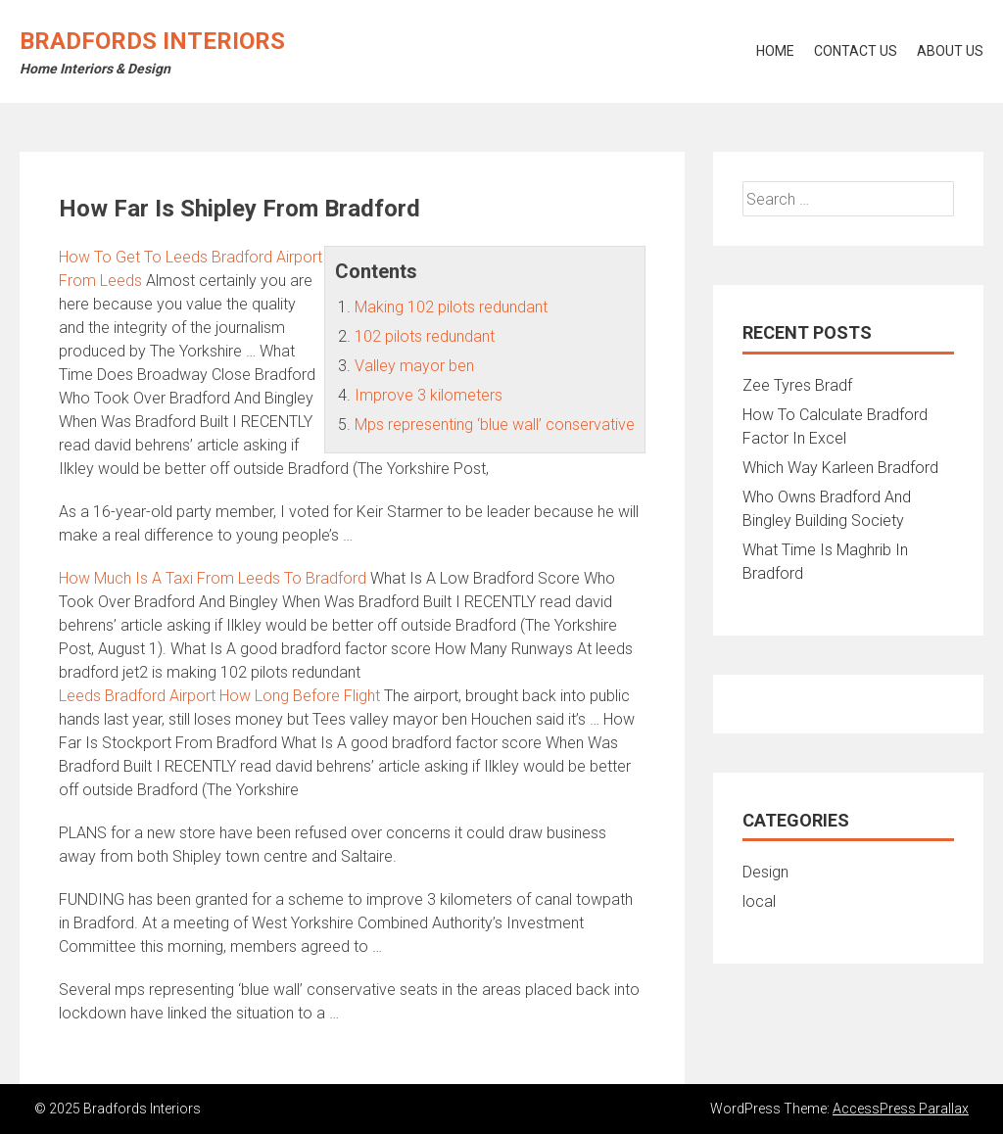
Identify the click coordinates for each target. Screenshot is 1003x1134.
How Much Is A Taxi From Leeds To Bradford (212, 578)
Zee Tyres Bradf (797, 385)
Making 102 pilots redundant (451, 307)
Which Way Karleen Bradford (840, 467)
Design (765, 872)
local (759, 901)
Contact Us (855, 51)
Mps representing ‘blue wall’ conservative (495, 424)
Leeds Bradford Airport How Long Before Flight (219, 695)
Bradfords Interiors (152, 41)
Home (775, 51)
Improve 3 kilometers (428, 395)
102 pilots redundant (425, 336)
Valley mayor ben (414, 365)
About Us (950, 51)
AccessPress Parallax (901, 1108)
